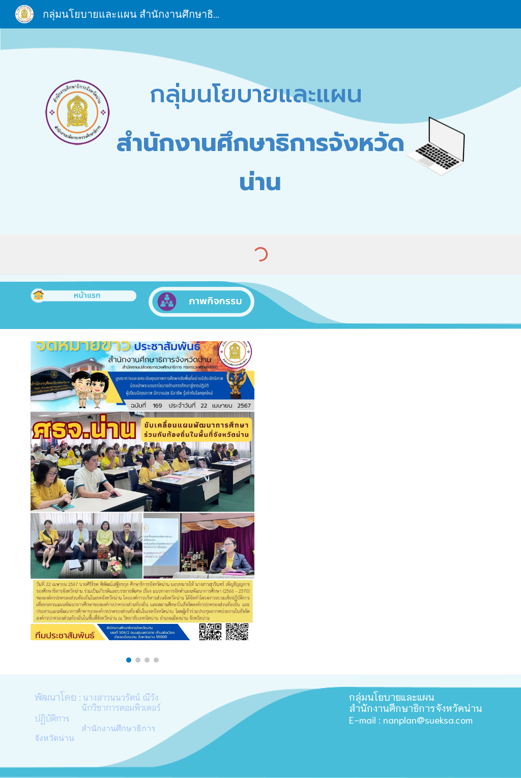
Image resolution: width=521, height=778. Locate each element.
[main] (260, 131)
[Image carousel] (143, 501)
